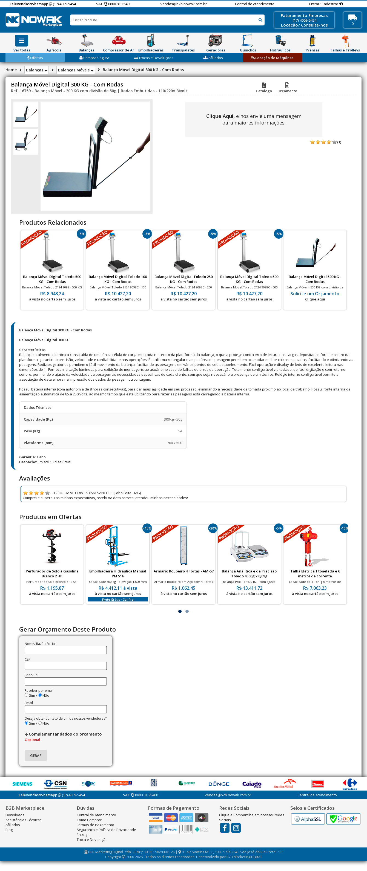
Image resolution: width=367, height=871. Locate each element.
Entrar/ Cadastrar (324, 3)
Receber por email (39, 690)
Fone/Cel (31, 675)
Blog (9, 829)
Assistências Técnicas (23, 819)
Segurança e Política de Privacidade (106, 829)
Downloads (14, 814)
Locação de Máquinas (272, 57)
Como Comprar (89, 819)
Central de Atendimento (254, 3)
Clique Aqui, (220, 116)
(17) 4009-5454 (62, 3)
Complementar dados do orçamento (63, 736)
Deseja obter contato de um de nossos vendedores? (66, 718)
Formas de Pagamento (95, 824)
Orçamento (287, 88)
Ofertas (35, 57)
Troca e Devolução (92, 839)
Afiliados (213, 57)
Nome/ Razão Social (40, 643)
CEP (27, 659)
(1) (339, 142)
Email (29, 703)
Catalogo (264, 88)
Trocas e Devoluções (153, 57)
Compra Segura (94, 57)
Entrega (83, 834)
